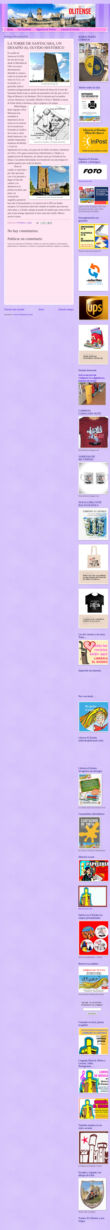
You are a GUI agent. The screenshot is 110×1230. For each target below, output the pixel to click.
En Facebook (24, 29)
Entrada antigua (66, 309)
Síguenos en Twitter (46, 29)
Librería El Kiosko (70, 29)
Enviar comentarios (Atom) (23, 315)
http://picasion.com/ (85, 181)
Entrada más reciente (14, 309)
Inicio (10, 29)
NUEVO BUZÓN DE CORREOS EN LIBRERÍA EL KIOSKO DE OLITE (91, 378)
